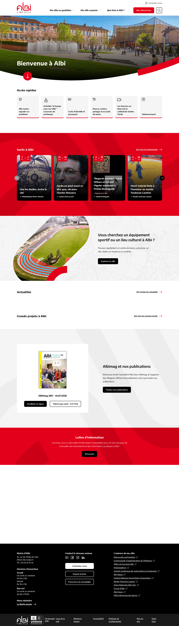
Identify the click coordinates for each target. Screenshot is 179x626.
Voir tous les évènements (147, 149)
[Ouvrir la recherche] (159, 10)
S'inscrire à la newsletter (79, 582)
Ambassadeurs (120, 568)
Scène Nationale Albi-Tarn (125, 585)
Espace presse (79, 574)
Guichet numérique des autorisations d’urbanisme (135, 571)
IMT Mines (118, 575)
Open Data (154, 620)
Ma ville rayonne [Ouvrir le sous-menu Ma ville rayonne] (89, 10)
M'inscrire (89, 532)
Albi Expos (118, 592)
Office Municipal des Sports (125, 595)
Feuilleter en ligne (35, 482)
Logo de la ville (60, 620)
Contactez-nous (155, 3)
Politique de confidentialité (115, 620)
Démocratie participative (124, 557)
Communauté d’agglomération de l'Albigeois (133, 561)
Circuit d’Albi (119, 588)
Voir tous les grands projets (146, 363)
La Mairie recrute (24, 604)
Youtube (66, 557)
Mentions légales (78, 620)
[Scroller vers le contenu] (27, 76)
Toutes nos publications (117, 468)
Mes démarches (143, 10)
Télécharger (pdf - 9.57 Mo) (65, 482)
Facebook (72, 557)
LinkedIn (83, 557)
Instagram (77, 557)
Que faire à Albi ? (115, 10)
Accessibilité (98, 619)
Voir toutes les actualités (147, 292)
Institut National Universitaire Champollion (132, 578)
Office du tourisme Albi (124, 564)
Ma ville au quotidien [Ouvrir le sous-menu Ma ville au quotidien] (60, 10)
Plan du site (140, 620)
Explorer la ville (108, 261)
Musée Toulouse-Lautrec (124, 581)
